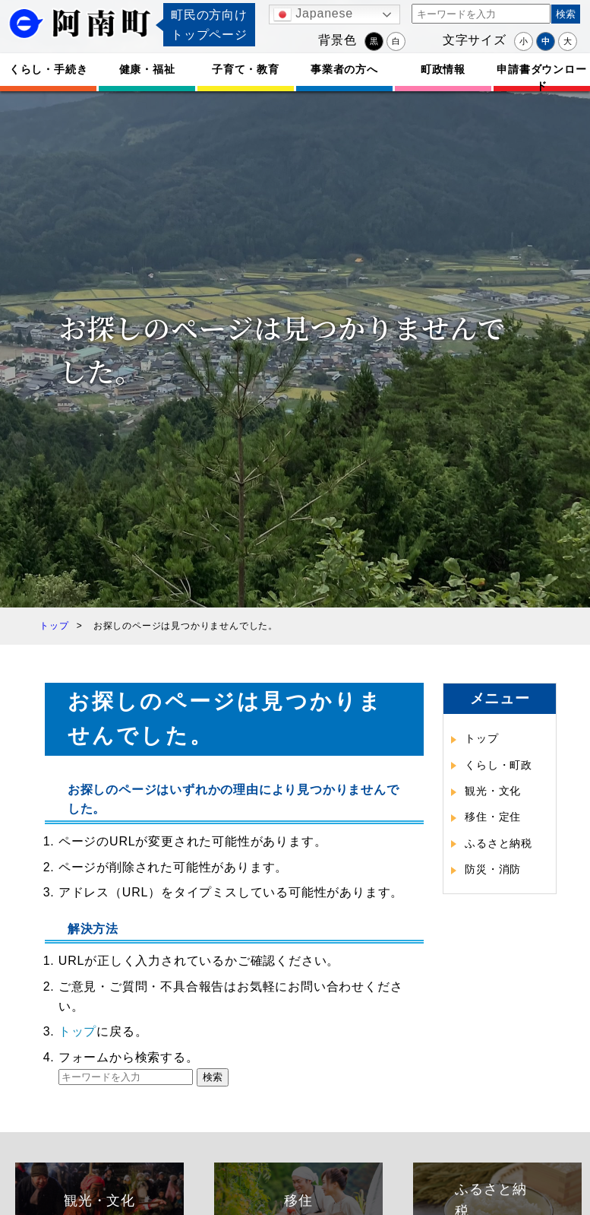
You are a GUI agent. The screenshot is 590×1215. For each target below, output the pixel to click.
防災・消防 (493, 869)
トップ (77, 1031)
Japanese (313, 14)
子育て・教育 (245, 69)
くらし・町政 (498, 765)
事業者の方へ (344, 69)
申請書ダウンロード (541, 77)
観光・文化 (493, 791)
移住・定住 (493, 817)
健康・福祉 (147, 69)
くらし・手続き (48, 69)
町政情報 (443, 69)
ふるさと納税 (498, 843)
